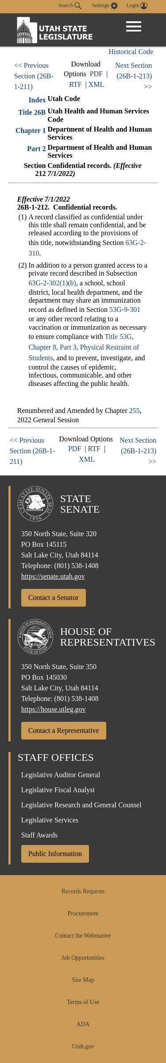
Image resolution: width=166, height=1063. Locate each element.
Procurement (83, 913)
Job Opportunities (83, 957)
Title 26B (32, 112)
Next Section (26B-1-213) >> (133, 76)
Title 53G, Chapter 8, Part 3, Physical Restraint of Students (83, 347)
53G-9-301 (124, 309)
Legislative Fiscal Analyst (58, 790)
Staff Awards (39, 835)
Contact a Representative (63, 730)
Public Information (55, 853)
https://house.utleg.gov (53, 709)
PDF (96, 74)
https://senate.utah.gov (53, 576)
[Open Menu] (133, 26)
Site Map (83, 980)
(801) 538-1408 (76, 565)
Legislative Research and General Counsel (81, 805)
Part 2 (36, 148)
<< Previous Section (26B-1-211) (34, 76)
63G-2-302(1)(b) (52, 283)
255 (134, 410)
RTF (75, 84)
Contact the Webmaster (83, 935)
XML (96, 84)
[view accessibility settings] (105, 5)
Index (37, 100)
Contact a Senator (53, 597)
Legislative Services (49, 820)
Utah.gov (83, 1046)
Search (69, 5)
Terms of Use (83, 1002)
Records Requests (83, 891)
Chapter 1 (30, 130)
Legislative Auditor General (60, 775)
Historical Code (130, 51)
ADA (83, 1024)
